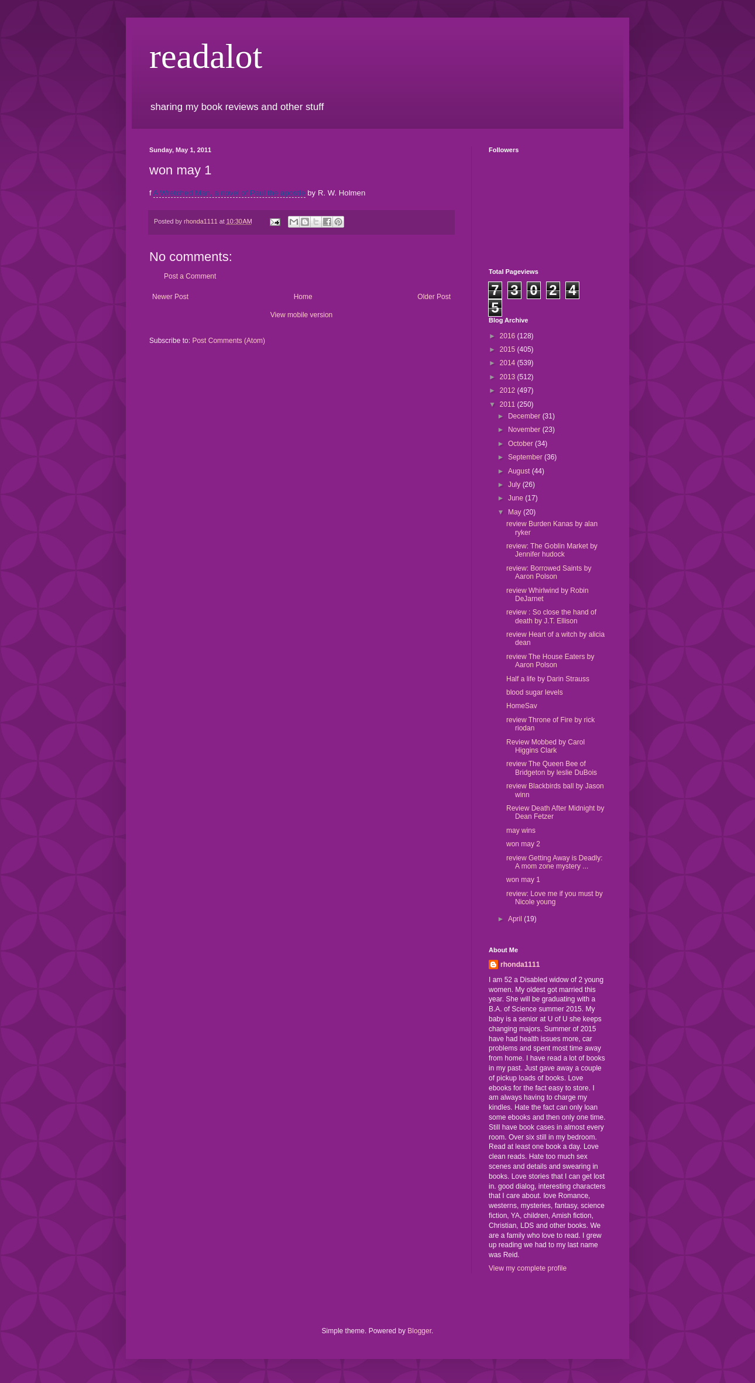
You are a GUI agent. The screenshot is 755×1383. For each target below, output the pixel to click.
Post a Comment (190, 276)
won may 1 (523, 880)
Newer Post (170, 297)
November (525, 429)
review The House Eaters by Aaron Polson (550, 661)
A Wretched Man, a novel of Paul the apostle (229, 192)
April (516, 919)
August (520, 471)
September (526, 457)
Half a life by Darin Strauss (547, 679)
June (516, 498)
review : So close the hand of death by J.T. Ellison (551, 616)
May (515, 512)
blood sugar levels (534, 692)
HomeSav (521, 706)
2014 (508, 363)
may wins (521, 830)
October (521, 444)
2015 (508, 349)
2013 (508, 377)
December (525, 416)
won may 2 (523, 844)
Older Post (434, 297)
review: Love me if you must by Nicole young (554, 898)
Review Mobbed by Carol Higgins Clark (545, 746)
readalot (205, 56)
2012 (508, 390)
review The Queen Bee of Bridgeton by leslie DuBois (551, 768)
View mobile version (301, 315)
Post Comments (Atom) (228, 341)
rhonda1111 (520, 964)
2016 (508, 336)
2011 (508, 404)
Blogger (419, 1331)
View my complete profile (528, 1268)
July (515, 485)
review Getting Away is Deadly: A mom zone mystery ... (554, 862)
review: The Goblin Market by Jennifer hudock (552, 550)
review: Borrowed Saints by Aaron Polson (548, 572)
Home (303, 297)
